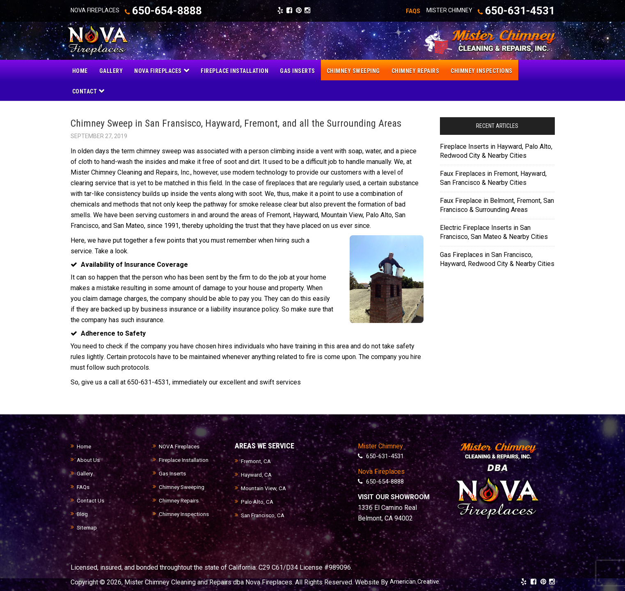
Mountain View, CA (265, 487)
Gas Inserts (173, 473)
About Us (89, 459)
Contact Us (91, 500)
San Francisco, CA (264, 514)
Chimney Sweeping (184, 486)
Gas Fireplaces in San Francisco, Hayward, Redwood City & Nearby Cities (497, 258)
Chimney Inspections (186, 513)
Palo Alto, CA (258, 501)
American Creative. (416, 581)
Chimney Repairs (181, 500)
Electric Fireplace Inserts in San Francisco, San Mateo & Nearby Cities (494, 231)
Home (84, 446)
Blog (82, 513)
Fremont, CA (257, 460)
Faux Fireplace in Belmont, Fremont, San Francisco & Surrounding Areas (497, 204)
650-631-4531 (509, 10)
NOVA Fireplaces (180, 446)
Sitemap (88, 527)
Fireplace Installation (185, 459)
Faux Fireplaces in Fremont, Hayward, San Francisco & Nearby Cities (493, 177)
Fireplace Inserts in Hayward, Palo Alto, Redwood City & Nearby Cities (496, 150)
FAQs (83, 486)
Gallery (85, 473)
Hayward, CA (257, 474)
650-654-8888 (171, 10)
